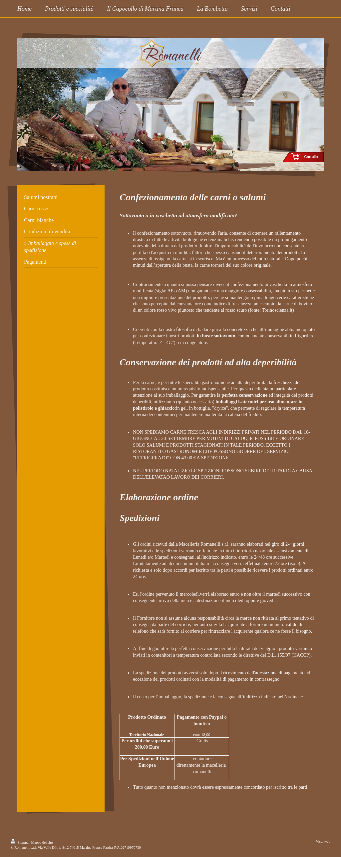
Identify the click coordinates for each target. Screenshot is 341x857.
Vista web (323, 841)
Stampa (20, 842)
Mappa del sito (42, 842)
